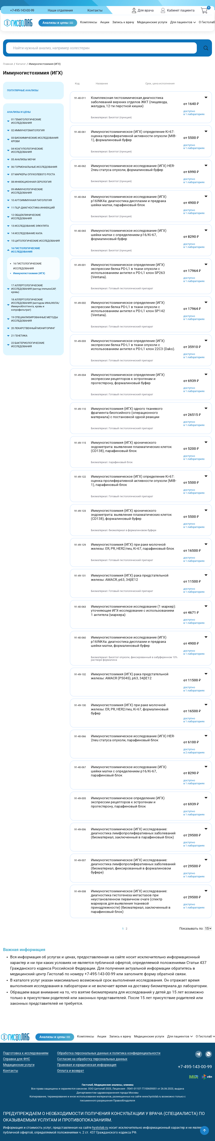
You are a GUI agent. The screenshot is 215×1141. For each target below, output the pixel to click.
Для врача (142, 10)
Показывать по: (191, 928)
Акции (104, 22)
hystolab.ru (100, 1127)
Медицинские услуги (152, 22)
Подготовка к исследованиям (25, 1053)
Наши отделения (60, 10)
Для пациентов (183, 22)
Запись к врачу (123, 22)
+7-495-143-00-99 (22, 10)
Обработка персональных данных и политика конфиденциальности (108, 1053)
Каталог (21, 63)
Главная (8, 63)
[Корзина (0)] (204, 10)
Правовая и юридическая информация (86, 1065)
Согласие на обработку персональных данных (92, 1059)
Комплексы (88, 22)
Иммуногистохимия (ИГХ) (29, 273)
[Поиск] (206, 47)
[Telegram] (198, 1054)
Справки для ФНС (16, 1059)
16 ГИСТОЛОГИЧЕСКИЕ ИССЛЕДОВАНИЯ (27, 266)
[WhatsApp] (208, 1054)
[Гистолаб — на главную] (18, 22)
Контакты (94, 10)
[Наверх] (204, 1130)
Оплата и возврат (70, 1071)
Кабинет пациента (177, 10)
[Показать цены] (206, 107)
